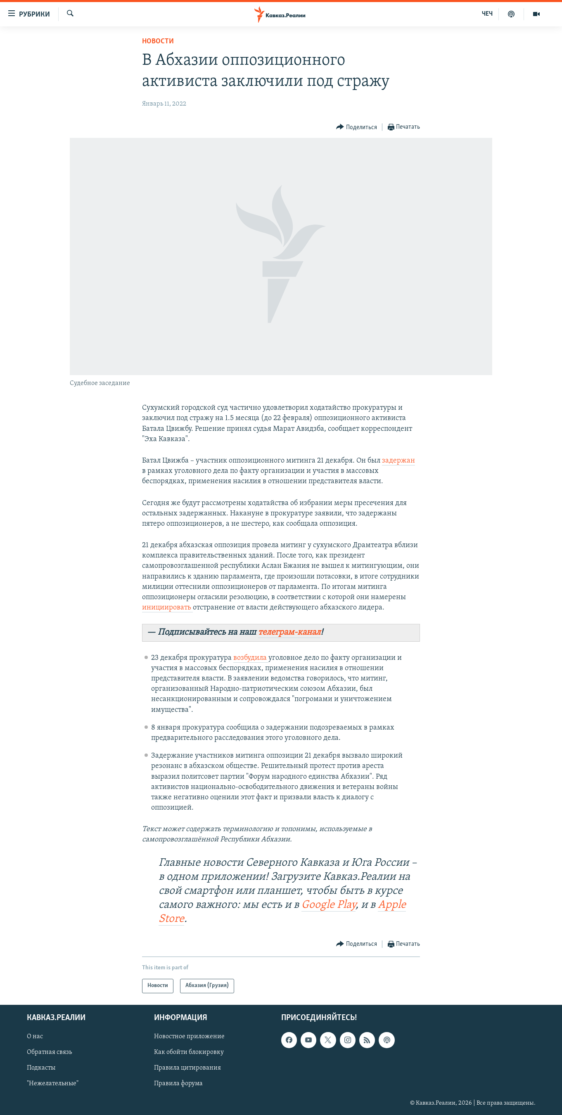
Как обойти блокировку (189, 1052)
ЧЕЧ (487, 14)
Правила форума (178, 1083)
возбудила (250, 658)
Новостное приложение (189, 1036)
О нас (35, 1036)
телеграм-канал (289, 632)
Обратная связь (49, 1052)
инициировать (167, 608)
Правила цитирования (187, 1068)
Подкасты (41, 1068)
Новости (158, 41)
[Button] (356, 127)
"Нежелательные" (52, 1083)
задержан (398, 461)
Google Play (328, 905)
